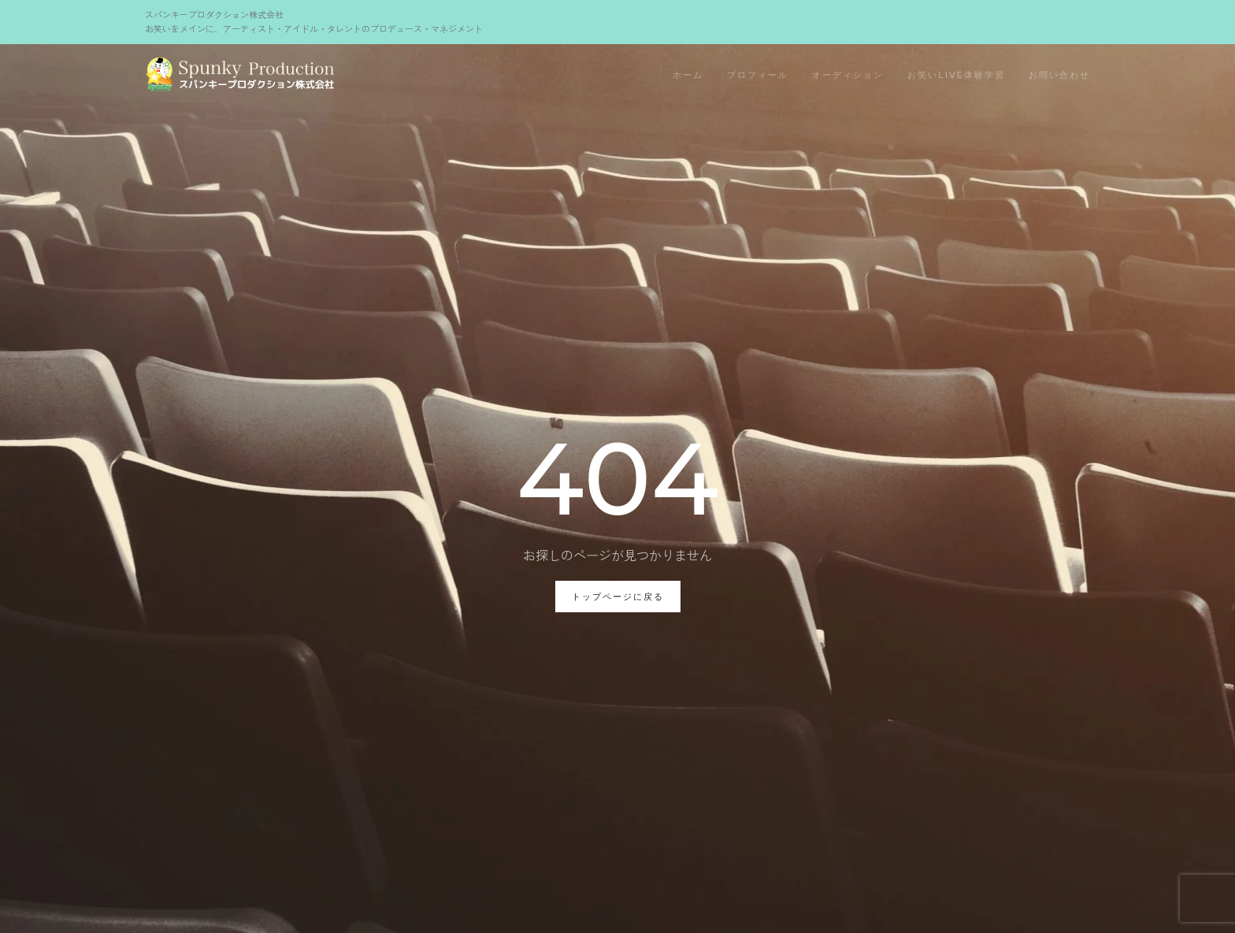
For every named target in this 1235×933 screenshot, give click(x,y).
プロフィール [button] (757, 74)
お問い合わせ (1059, 74)
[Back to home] (239, 75)
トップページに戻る (618, 596)
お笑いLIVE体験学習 (956, 74)
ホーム (688, 74)
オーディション (848, 74)
